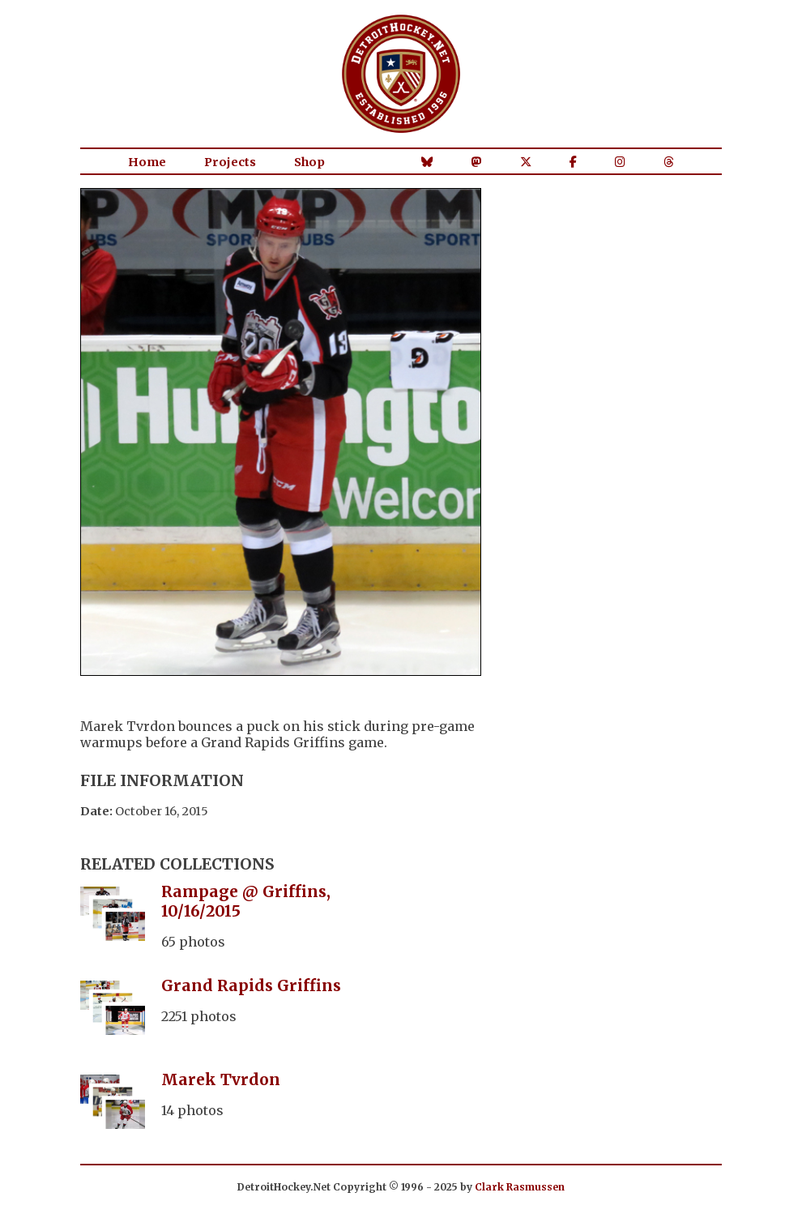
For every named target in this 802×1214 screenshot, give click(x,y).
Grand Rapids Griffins (251, 985)
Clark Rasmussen (520, 1187)
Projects (230, 162)
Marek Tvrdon (220, 1079)
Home (147, 162)
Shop (309, 162)
